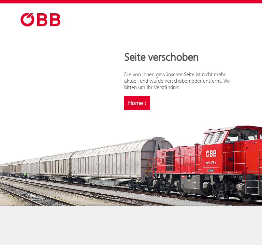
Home (137, 103)
